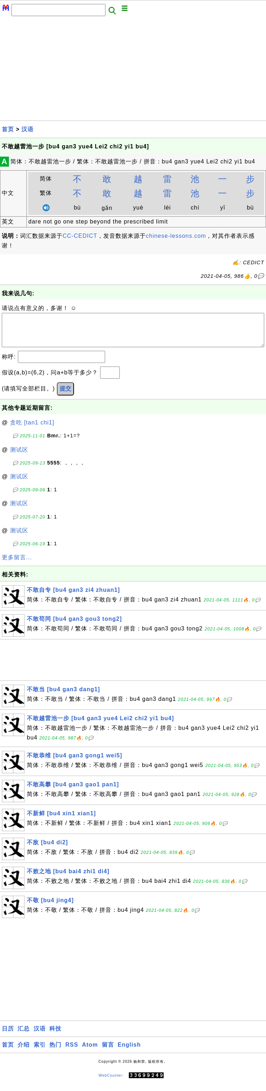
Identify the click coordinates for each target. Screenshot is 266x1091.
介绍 (24, 1052)
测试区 (19, 457)
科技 (55, 1036)
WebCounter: (111, 1083)
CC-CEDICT (80, 236)
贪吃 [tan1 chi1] (32, 430)
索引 (40, 1052)
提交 (65, 396)
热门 (55, 1052)
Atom (90, 1052)
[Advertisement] (133, 70)
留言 (108, 1052)
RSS (71, 1052)
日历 (8, 1036)
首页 (8, 129)
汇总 (24, 1036)
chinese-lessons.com (176, 236)
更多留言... (17, 564)
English (129, 1052)
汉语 (27, 129)
